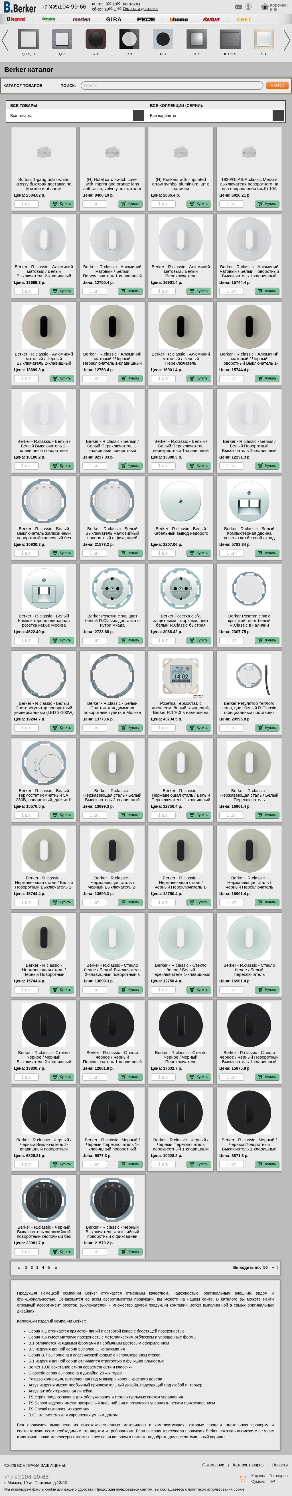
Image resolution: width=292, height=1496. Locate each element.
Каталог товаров (248, 1465)
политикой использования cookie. (216, 1489)
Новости (280, 1465)
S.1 (264, 54)
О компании (213, 1465)
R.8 (163, 54)
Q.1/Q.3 (28, 54)
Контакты (131, 4)
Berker (91, 1293)
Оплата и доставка (140, 8)
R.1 (95, 54)
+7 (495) (64, 7)
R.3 (129, 54)
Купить (62, 203)
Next (287, 40)
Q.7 (62, 54)
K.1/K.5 (230, 54)
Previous (4, 40)
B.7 (196, 54)
